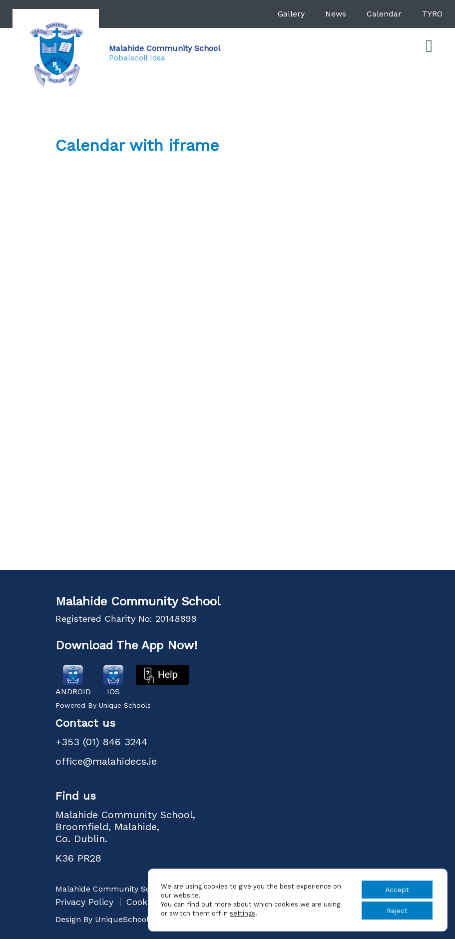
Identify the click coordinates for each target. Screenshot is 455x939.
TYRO (432, 13)
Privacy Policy (84, 902)
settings (242, 913)
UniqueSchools (124, 919)
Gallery (291, 13)
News (335, 13)
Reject (397, 911)
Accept (397, 890)
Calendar (384, 13)
